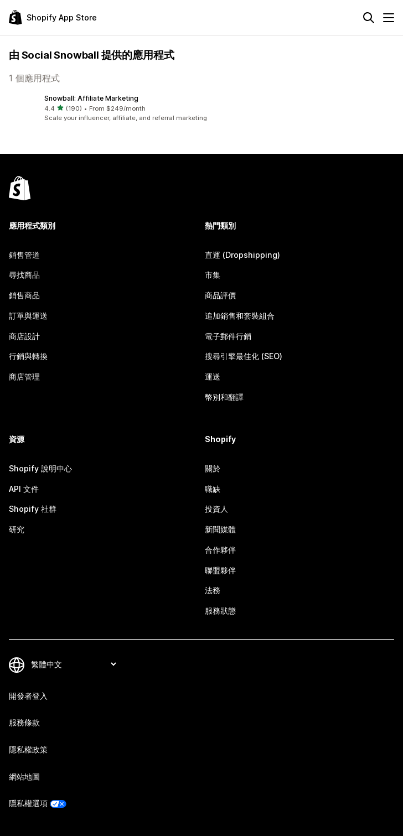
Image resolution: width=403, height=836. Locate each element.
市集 (212, 274)
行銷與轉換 (28, 356)
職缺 (212, 489)
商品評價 (220, 295)
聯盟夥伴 (220, 570)
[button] (201, 108)
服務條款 (24, 722)
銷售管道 (24, 254)
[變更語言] (73, 665)
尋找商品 (24, 274)
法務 (212, 590)
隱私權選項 (28, 803)
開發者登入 (28, 695)
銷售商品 (24, 295)
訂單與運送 (28, 315)
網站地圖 (24, 776)
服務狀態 (220, 610)
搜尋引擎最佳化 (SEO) (243, 356)
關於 (212, 468)
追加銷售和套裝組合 (240, 315)
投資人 (216, 508)
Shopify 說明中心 (40, 468)
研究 (16, 529)
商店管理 (24, 376)
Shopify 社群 (32, 508)
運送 (212, 376)
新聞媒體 (220, 529)
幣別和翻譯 (224, 397)
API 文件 (24, 489)
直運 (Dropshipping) (242, 254)
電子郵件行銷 (228, 336)
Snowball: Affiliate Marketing (91, 98)
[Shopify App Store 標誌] (53, 17)
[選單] (388, 17)
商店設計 (24, 336)
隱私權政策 (28, 749)
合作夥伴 (220, 549)
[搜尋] (368, 17)
